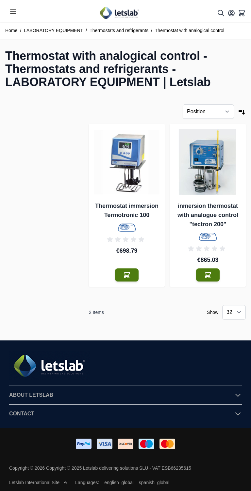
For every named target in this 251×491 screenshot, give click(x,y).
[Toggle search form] (221, 13)
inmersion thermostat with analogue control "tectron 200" (207, 215)
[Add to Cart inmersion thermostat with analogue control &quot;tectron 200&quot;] (208, 275)
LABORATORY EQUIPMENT (53, 30)
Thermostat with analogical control (189, 30)
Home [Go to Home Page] (11, 30)
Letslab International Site (38, 482)
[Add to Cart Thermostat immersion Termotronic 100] (127, 275)
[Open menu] (13, 12)
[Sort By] (208, 111)
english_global (119, 482)
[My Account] (231, 13)
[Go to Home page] (119, 13)
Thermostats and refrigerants (119, 30)
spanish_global (154, 482)
